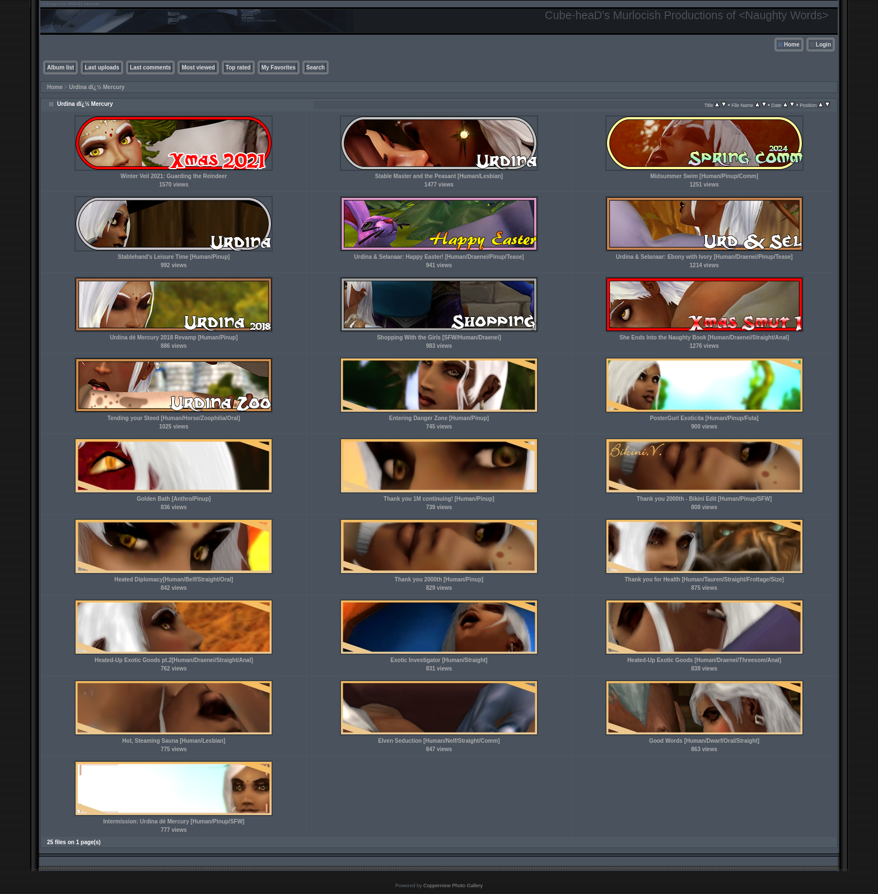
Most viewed (197, 67)
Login (823, 44)
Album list (60, 67)
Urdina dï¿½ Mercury (96, 87)
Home (792, 44)
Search (315, 67)
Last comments (150, 67)
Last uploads (102, 67)
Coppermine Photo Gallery (453, 885)
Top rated (238, 67)
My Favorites (278, 67)
